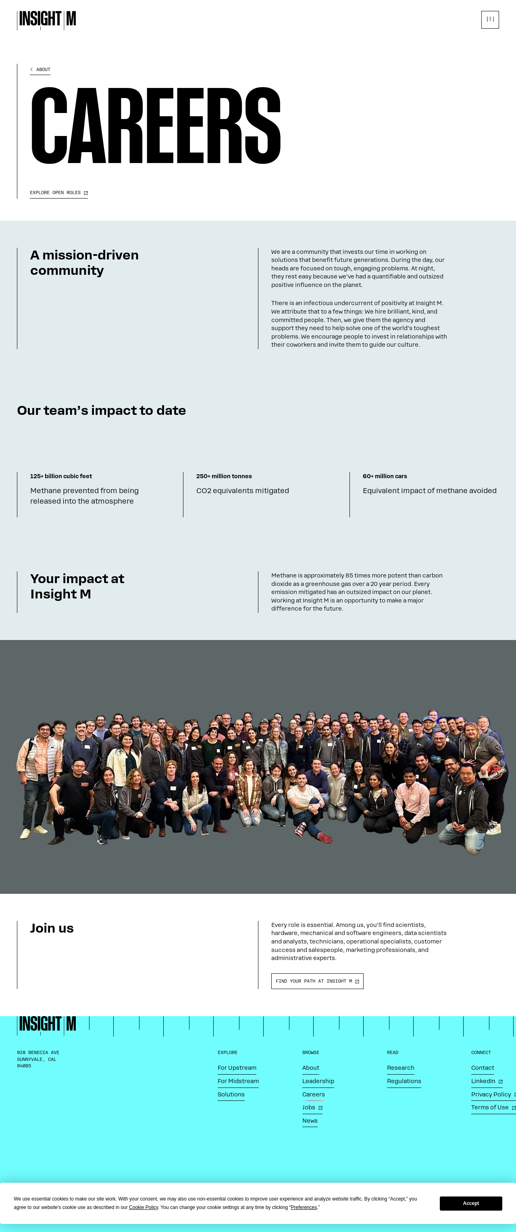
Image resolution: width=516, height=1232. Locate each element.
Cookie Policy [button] (143, 1207)
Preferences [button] (304, 1207)
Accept (471, 1203)
